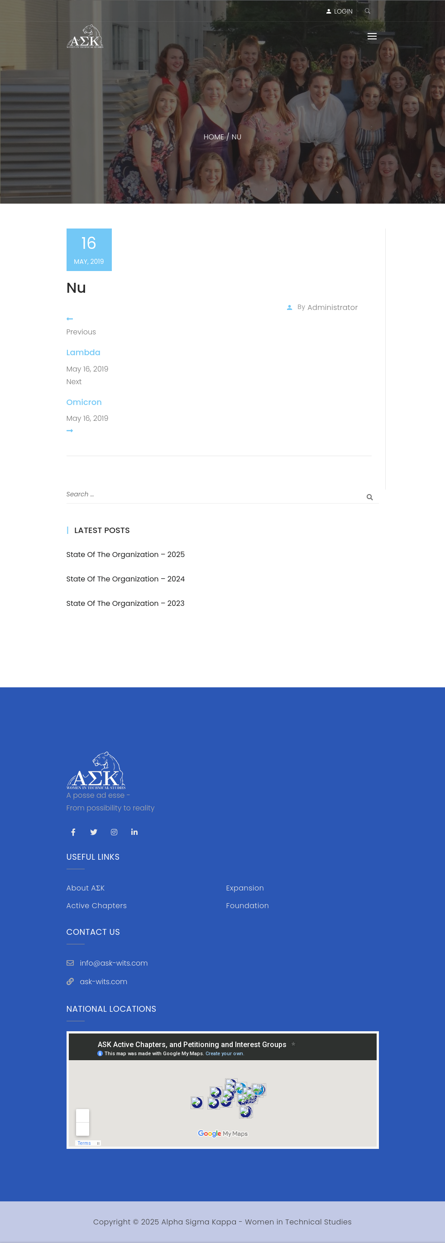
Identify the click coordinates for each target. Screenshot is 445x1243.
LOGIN (343, 11)
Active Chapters (97, 905)
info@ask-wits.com (114, 963)
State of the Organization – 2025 (126, 554)
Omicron (84, 402)
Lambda (84, 352)
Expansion (245, 888)
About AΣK (86, 888)
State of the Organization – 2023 (126, 603)
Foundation (247, 905)
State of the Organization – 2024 (126, 579)
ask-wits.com (104, 981)
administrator (332, 307)
